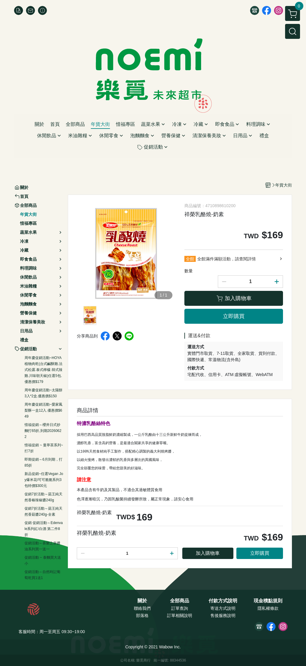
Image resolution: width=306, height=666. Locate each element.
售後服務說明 (222, 615)
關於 (142, 600)
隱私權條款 (268, 608)
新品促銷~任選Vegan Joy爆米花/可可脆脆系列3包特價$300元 (44, 480)
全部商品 (179, 600)
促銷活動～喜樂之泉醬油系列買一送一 (42, 546)
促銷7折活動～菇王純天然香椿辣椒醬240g (43, 497)
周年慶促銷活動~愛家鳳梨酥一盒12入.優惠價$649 (43, 410)
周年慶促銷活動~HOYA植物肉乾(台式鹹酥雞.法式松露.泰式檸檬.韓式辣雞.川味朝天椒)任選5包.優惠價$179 (43, 370)
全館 (190, 258)
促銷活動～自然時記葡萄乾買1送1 (42, 575)
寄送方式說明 (222, 608)
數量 (188, 270)
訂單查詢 (179, 608)
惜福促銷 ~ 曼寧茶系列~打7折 (44, 448)
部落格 (142, 615)
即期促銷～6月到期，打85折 (43, 462)
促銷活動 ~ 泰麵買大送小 (43, 560)
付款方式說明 (223, 600)
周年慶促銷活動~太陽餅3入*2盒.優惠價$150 (43, 393)
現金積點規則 (268, 600)
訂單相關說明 (179, 615)
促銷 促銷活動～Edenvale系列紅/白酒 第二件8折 (44, 529)
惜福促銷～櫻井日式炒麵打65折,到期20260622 (43, 431)
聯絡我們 (142, 608)
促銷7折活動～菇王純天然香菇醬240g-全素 (43, 511)
